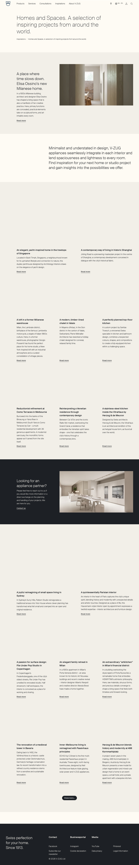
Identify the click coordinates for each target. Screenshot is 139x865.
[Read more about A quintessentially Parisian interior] (85, 583)
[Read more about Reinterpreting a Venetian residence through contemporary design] (64, 438)
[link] (111, 4)
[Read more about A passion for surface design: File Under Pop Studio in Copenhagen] (21, 674)
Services (32, 3)
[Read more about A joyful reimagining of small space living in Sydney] (21, 583)
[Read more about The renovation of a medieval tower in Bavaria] (21, 767)
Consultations (45, 3)
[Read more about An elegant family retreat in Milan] (64, 674)
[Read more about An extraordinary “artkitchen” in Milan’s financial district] (107, 674)
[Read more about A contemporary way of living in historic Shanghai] (85, 249)
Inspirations (60, 3)
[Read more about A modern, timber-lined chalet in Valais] (64, 345)
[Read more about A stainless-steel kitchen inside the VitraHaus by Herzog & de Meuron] (107, 438)
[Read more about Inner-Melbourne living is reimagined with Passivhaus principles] (64, 767)
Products (20, 3)
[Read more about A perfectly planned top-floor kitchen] (107, 345)
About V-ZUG (74, 3)
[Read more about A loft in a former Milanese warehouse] (21, 345)
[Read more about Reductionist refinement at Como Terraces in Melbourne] (21, 438)
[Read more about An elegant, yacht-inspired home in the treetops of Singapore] (21, 249)
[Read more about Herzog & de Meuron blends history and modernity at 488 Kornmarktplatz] (107, 767)
